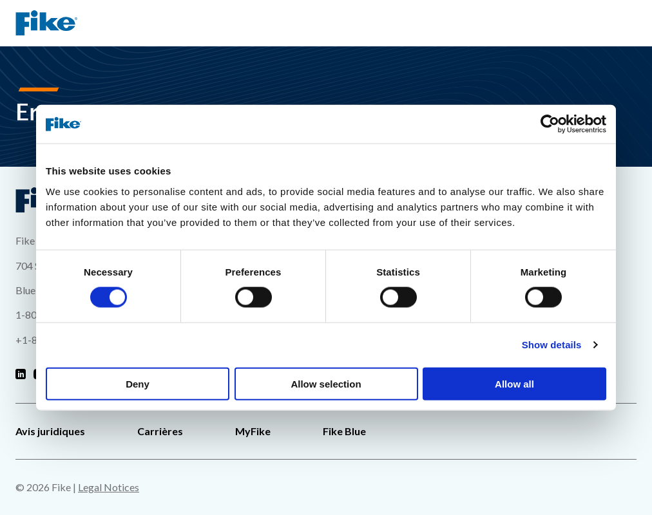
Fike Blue (344, 431)
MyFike (253, 431)
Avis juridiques (50, 431)
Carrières (160, 431)
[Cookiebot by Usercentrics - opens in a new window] (550, 124)
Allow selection (326, 383)
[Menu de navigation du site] (626, 23)
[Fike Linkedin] (20, 375)
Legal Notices (108, 487)
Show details (552, 344)
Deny (137, 383)
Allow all (514, 383)
